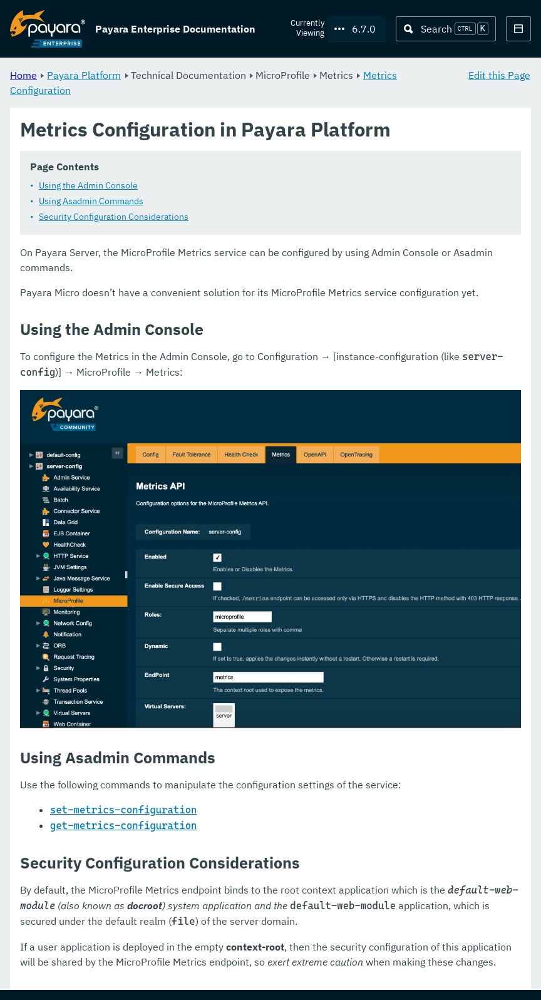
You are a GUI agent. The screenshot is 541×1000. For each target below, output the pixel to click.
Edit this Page (499, 75)
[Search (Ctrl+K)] (446, 28)
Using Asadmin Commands (91, 201)
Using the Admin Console (88, 186)
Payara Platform (84, 75)
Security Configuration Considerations (113, 217)
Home (23, 75)
